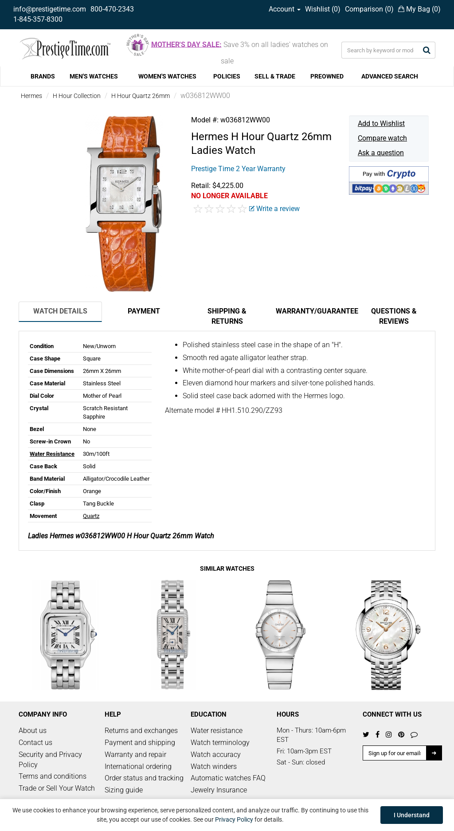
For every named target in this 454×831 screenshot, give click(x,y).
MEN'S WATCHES (94, 76)
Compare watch (382, 138)
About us (33, 730)
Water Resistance (52, 454)
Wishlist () (322, 9)
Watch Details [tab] (60, 311)
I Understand (412, 815)
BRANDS (43, 76)
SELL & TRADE (274, 76)
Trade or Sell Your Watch (57, 788)
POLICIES (226, 76)
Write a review (274, 208)
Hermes (31, 95)
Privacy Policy (234, 819)
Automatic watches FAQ (228, 778)
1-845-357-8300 (38, 19)
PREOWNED (327, 76)
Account (285, 9)
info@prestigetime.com (49, 9)
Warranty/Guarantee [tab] (314, 311)
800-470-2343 (112, 9)
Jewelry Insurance (219, 790)
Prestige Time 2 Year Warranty (238, 169)
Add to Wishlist (381, 123)
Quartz (91, 516)
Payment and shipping (140, 742)
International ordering (138, 766)
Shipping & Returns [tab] (227, 316)
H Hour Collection (77, 95)
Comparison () (369, 9)
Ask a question (381, 153)
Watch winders (214, 766)
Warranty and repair (135, 754)
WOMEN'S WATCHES (167, 76)
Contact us (35, 742)
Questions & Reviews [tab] (394, 316)
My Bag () (419, 9)
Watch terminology (220, 742)
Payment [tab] (144, 311)
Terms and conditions (52, 776)
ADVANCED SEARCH (389, 76)
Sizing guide (124, 790)
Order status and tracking (144, 778)
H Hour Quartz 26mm (140, 95)
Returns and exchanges (141, 730)
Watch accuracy (216, 754)
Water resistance (217, 730)
